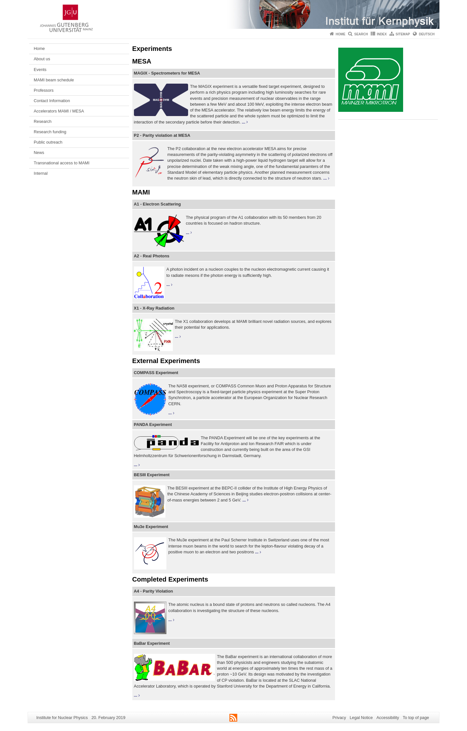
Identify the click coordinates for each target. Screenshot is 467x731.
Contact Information (52, 100)
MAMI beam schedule (54, 79)
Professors (44, 90)
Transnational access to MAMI (62, 162)
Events (40, 69)
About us (42, 58)
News (39, 152)
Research (43, 121)
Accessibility (388, 717)
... (243, 122)
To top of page (416, 717)
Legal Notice (361, 717)
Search (361, 34)
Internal (41, 173)
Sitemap (403, 34)
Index (382, 34)
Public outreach (48, 142)
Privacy (339, 717)
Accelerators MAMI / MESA (59, 111)
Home (340, 34)
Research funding (50, 131)
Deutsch (427, 34)
